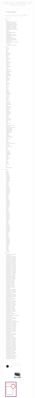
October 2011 (7, 230)
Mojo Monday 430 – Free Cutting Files (10, 334)
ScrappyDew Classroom (8, 122)
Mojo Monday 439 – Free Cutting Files (10, 320)
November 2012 (8, 217)
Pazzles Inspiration (8, 107)
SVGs (6, 141)
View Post (17, 382)
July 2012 (7, 221)
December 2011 (7, 228)
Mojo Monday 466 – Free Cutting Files (10, 283)
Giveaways (7, 86)
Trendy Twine (7, 147)
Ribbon (7, 116)
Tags (6, 142)
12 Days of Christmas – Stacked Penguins (10, 338)
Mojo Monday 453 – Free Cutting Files (10, 302)
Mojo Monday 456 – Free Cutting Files (10, 295)
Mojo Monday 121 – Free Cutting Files (11, 379)
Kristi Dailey (7, 95)
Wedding (7, 154)
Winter (7, 155)
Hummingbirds (7, 89)
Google (11, 348)
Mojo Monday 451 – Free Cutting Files (10, 306)
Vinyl (6, 153)
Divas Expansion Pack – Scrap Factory (10, 25)
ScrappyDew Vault (8, 125)
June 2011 (7, 234)
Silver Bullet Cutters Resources (9, 36)
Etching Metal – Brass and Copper (9, 339)
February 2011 (7, 238)
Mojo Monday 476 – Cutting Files (9, 268)
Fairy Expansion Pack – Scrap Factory (10, 27)
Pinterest (7, 29)
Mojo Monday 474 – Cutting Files (9, 271)
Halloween (7, 87)
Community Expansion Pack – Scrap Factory (11, 24)
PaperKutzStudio (8, 106)
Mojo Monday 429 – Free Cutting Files (10, 335)
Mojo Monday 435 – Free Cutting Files (10, 325)
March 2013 (7, 213)
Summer (7, 134)
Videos (7, 152)
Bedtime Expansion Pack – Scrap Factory (10, 21)
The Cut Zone (7, 144)
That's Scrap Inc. (8, 143)
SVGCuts (7, 140)
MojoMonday (7, 101)
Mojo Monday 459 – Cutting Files (9, 291)
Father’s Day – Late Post (8, 300)
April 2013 (7, 212)
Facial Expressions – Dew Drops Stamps (10, 26)
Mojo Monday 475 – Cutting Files (9, 270)
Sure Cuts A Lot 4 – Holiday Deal (9, 269)
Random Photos (7, 114)
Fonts (6, 84)
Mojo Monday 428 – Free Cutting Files (10, 337)
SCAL (6, 118)
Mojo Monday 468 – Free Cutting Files (10, 280)
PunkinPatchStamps (8, 113)
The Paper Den (7, 145)
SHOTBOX (7, 127)
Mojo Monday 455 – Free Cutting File (10, 297)
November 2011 (7, 229)
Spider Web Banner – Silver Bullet (10, 294)
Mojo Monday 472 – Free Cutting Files (10, 275)
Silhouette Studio (8, 129)
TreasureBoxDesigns (8, 146)
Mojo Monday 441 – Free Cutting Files (10, 316)
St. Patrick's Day (8, 132)
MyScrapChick (7, 104)
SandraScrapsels (8, 117)
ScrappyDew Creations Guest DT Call (10, 33)
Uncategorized (7, 150)
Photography (7, 109)
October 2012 (7, 218)
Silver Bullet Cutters (8, 35)
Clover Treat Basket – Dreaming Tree (10, 323)
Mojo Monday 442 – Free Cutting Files (10, 314)
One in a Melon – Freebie (9, 296)
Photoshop (7, 111)
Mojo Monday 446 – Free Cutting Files (10, 311)
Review (7, 115)
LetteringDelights (8, 97)
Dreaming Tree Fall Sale (8, 282)
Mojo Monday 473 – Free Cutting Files (10, 274)
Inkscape (7, 93)
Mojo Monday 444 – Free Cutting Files (10, 312)
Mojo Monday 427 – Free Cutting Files (10, 340)
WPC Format (7, 156)
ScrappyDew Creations (8, 123)
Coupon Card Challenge (8, 303)
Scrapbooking (7, 120)
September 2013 (8, 207)
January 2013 (7, 215)
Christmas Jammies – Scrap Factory (10, 22)
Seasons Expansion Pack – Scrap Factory (10, 34)
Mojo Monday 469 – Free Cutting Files (10, 279)
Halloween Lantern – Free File (9, 284)
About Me (7, 20)
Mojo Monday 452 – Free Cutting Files (10, 304)
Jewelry (7, 94)
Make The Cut (7, 98)
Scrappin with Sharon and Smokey (10, 121)
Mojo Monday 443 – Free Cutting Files (10, 313)
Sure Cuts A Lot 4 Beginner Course (10, 136)
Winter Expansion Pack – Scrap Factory (10, 43)
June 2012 (7, 222)
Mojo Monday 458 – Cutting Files (9, 292)
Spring (7, 131)
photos (7, 110)
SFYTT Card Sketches (8, 126)
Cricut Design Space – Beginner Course (10, 331)
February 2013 (7, 214)
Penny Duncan (7, 108)
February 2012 (7, 226)
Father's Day (7, 82)
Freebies (7, 85)
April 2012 (7, 224)
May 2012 (7, 223)
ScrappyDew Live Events (9, 124)
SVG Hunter (7, 137)
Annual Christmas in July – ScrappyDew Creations (11, 299)
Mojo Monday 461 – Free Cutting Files (10, 289)
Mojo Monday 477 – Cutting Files (9, 267)
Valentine (7, 151)
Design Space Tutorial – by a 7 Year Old (10, 329)
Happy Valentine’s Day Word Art (9, 333)
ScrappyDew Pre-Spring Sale (9, 319)
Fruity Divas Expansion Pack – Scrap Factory (11, 28)
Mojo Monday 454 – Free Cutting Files (10, 301)
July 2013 (7, 209)
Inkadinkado (7, 92)
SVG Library (9, 42)
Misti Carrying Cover (8, 315)
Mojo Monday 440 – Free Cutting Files (10, 317)
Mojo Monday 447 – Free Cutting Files (10, 310)
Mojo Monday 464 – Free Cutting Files (10, 286)
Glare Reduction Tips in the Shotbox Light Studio (11, 305)
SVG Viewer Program (8, 39)
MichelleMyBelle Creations (17, 4)
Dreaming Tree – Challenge (9, 298)
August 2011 (7, 232)
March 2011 (7, 237)
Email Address (6, 396)
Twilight (7, 149)
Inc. (6, 91)
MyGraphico (7, 103)
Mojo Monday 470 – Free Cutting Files (10, 277)
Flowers (7, 83)
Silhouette (7, 128)
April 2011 (7, 236)
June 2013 (7, 210)
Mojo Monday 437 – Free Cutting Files (10, 322)
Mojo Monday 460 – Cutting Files (9, 290)
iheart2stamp (7, 90)
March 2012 (7, 225)
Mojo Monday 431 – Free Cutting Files (10, 332)
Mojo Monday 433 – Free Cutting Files (10, 327)
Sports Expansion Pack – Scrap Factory (10, 37)
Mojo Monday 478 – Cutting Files (9, 266)
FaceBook (7, 80)
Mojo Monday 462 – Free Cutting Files (10, 288)
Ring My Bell (7, 30)
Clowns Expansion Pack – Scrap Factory (10, 23)
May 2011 (7, 235)
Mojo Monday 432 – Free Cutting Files (10, 330)
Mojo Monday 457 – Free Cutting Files (10, 293)
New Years (7, 105)
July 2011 (7, 233)
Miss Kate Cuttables (8, 99)
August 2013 (7, 208)
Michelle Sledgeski (8, 159)
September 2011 (8, 231)
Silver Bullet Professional (9, 130)
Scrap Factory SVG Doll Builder (9, 119)
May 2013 (7, 211)
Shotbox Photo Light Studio (9, 318)
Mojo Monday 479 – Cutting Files (9, 265)
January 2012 (7, 227)
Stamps (7, 133)
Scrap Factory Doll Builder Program (10, 31)
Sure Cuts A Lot (8, 135)
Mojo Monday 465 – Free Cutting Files (10, 285)
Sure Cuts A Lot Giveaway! (9, 278)
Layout (7, 96)
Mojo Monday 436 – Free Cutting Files (10, 324)
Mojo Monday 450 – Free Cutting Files (10, 307)
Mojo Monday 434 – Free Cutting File (10, 326)
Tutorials (7, 41)
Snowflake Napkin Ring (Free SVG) (10, 272)
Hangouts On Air (8, 88)
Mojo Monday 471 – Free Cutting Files (10, 276)
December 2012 (8, 216)
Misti (6, 100)
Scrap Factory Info (8, 32)
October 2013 (7, 206)
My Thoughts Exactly (8, 102)
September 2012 (8, 219)
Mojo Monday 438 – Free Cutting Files (10, 321)
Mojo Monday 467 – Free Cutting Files (10, 281)
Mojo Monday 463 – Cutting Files (9, 287)
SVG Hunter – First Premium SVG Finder (10, 38)
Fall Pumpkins (7, 273)
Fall (6, 81)
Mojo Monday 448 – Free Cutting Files (10, 309)
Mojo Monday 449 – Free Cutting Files (10, 308)
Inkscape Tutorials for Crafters (9, 336)
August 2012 (7, 220)
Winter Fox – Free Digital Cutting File (10, 328)
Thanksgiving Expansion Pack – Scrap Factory (11, 40)
